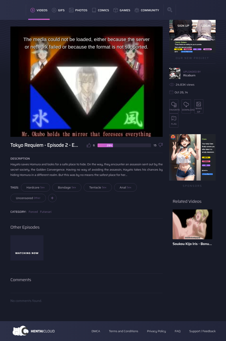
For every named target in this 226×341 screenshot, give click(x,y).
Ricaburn (189, 75)
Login (206, 25)
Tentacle (97, 187)
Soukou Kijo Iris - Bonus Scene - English (192, 244)
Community (147, 10)
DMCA (96, 331)
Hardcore (35, 187)
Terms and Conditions (123, 331)
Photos (78, 10)
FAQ (178, 331)
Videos (38, 10)
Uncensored (28, 198)
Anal (125, 187)
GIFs (58, 10)
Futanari (45, 211)
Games (121, 10)
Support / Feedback (202, 331)
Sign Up (183, 25)
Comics (100, 10)
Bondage (67, 187)
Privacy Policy (156, 331)
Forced (33, 211)
